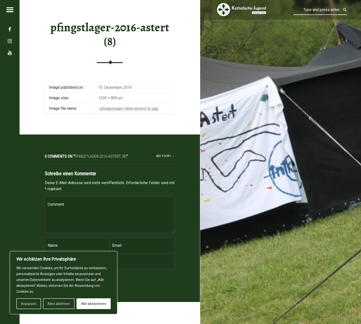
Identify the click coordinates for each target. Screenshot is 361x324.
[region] (63, 282)
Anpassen (28, 304)
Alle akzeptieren (93, 304)
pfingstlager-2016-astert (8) (109, 34)
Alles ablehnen (58, 304)
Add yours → (165, 156)
